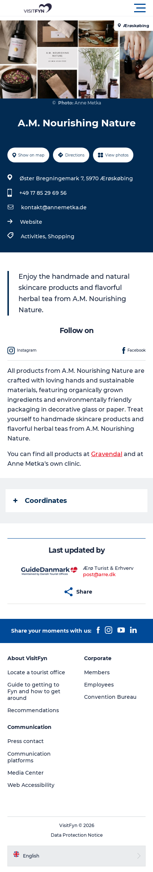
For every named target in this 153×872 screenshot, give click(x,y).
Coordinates (40, 501)
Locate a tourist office (36, 672)
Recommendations (33, 710)
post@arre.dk (99, 574)
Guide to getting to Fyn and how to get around (33, 691)
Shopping (61, 236)
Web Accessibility (30, 785)
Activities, (34, 236)
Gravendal (106, 454)
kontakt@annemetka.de (54, 207)
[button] (110, 8)
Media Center (25, 772)
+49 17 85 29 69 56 (43, 193)
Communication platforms (29, 757)
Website (31, 222)
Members (97, 672)
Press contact (25, 741)
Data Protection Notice (77, 835)
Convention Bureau (110, 697)
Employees (99, 684)
